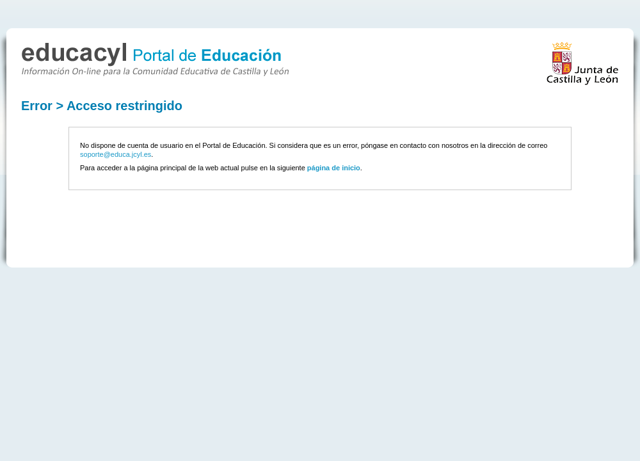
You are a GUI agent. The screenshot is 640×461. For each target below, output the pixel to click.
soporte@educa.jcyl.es (115, 154)
